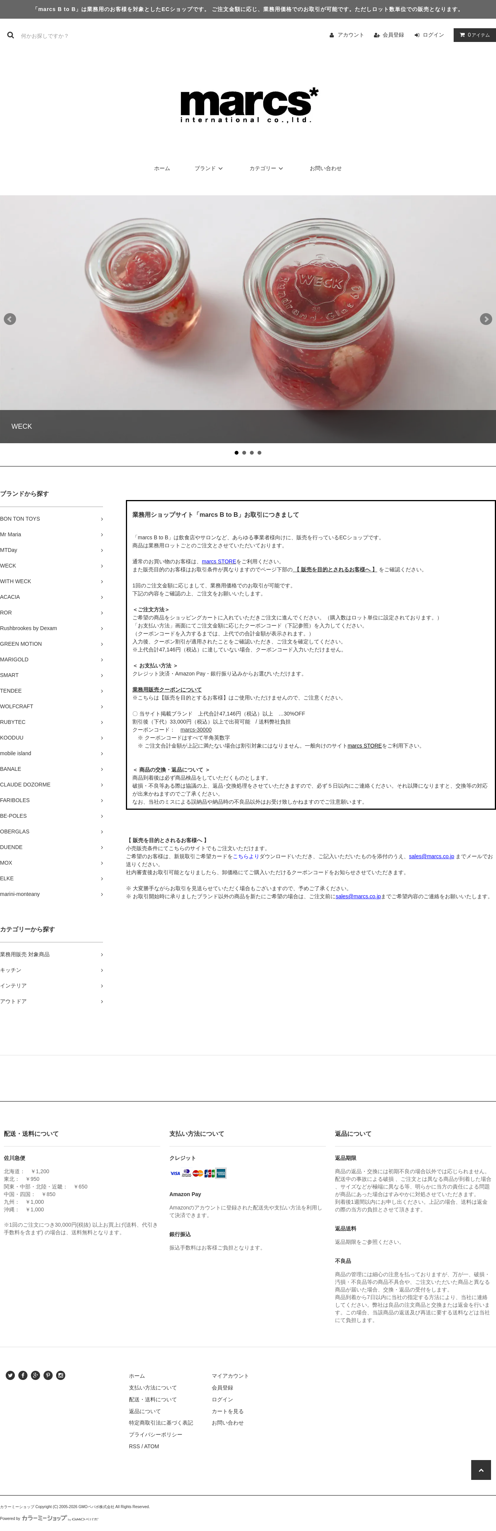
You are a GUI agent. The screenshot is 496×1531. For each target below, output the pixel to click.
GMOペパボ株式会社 (96, 1507)
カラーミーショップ (17, 1507)
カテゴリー (267, 168)
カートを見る (228, 1411)
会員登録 (393, 35)
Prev (10, 319)
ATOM (151, 1446)
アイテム (473, 35)
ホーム (162, 168)
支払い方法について (153, 1388)
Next (486, 319)
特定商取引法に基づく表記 (161, 1423)
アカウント (351, 35)
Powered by (49, 1519)
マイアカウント (230, 1376)
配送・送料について (153, 1399)
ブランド (210, 168)
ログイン (433, 35)
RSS (134, 1446)
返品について (145, 1411)
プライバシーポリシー (155, 1434)
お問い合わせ (326, 168)
